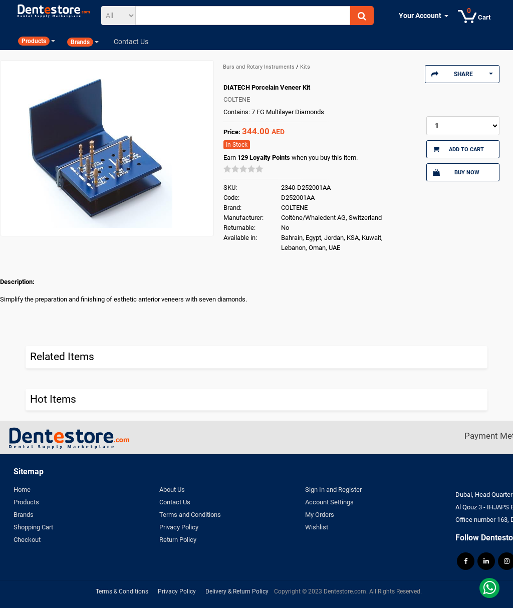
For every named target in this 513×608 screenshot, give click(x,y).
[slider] (243, 169)
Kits (305, 67)
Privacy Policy (178, 527)
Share (462, 74)
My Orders (319, 514)
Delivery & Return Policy (237, 591)
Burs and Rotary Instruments (259, 67)
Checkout (27, 539)
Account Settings (329, 502)
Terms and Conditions (190, 514)
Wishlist (316, 527)
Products (26, 502)
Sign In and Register (333, 489)
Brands (24, 514)
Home (22, 489)
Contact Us (174, 502)
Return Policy (177, 539)
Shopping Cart (33, 527)
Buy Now (456, 172)
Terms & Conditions (122, 591)
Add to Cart (458, 149)
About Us (172, 489)
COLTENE (236, 99)
